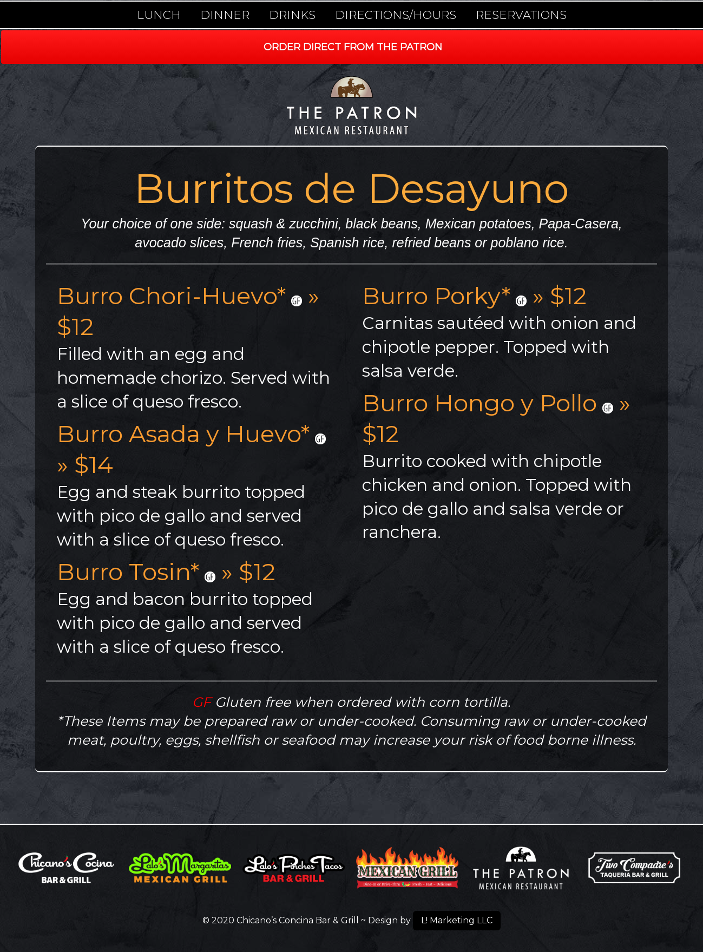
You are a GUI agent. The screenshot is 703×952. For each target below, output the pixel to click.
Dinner (224, 15)
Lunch (159, 15)
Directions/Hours (395, 15)
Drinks (292, 15)
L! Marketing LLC (456, 920)
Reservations (521, 15)
